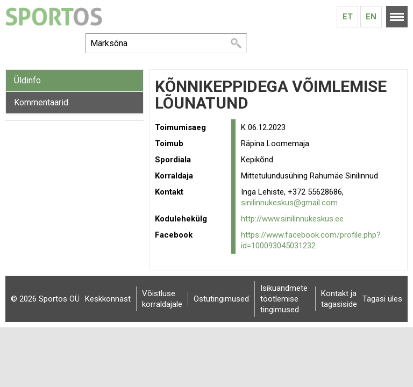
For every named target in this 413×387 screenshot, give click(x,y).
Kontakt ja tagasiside (339, 299)
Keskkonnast (108, 299)
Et (348, 17)
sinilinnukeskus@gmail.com (289, 202)
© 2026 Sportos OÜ (45, 299)
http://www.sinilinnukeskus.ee (292, 219)
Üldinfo (27, 80)
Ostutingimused (221, 299)
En (371, 17)
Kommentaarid (41, 102)
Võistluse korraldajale (162, 299)
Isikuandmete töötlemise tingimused (284, 298)
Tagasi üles (382, 299)
